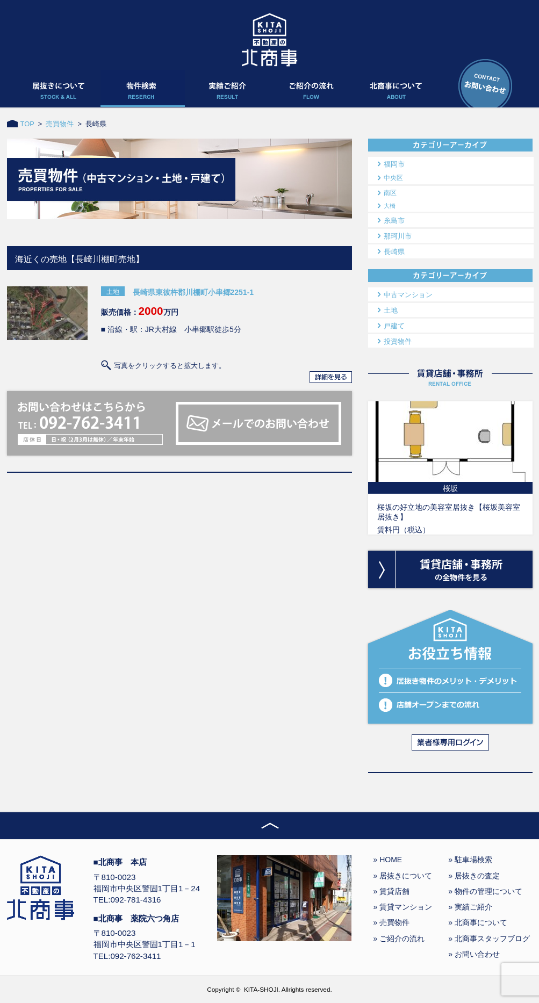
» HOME (388, 859)
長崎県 (394, 252)
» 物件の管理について (485, 891)
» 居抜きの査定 (474, 875)
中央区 (393, 178)
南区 (390, 193)
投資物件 (398, 341)
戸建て (394, 326)
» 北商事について (477, 922)
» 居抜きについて (403, 875)
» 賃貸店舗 (391, 891)
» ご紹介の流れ (399, 938)
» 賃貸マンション (403, 907)
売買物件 (60, 124)
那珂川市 (398, 236)
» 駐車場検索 (470, 859)
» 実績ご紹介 (470, 907)
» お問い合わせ (474, 954)
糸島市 (394, 221)
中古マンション (408, 295)
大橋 (390, 206)
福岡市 (394, 164)
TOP (27, 124)
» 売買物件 (391, 922)
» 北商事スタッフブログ (489, 938)
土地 (391, 310)
